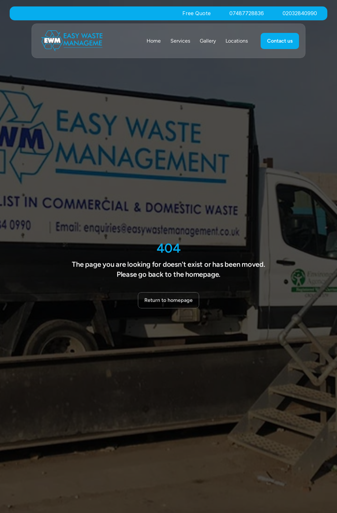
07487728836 (246, 13)
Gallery (208, 41)
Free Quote (196, 13)
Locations (237, 41)
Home (154, 41)
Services (180, 41)
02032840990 (300, 13)
